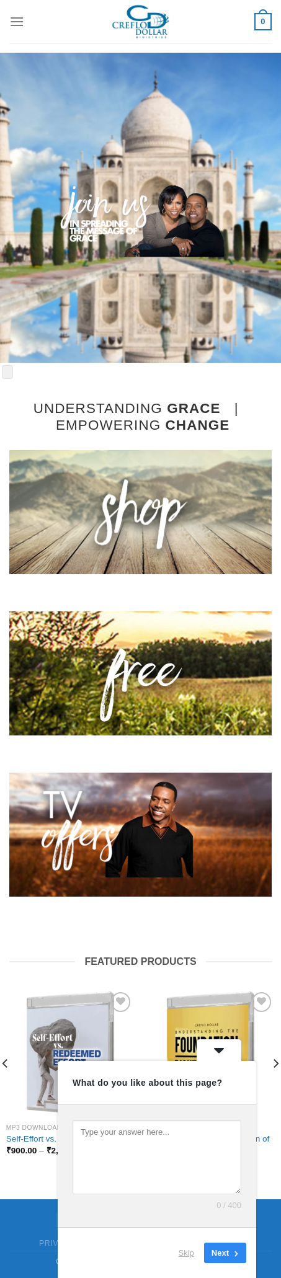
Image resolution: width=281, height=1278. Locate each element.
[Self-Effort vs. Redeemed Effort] (70, 1053)
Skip (186, 1253)
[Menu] (16, 21)
